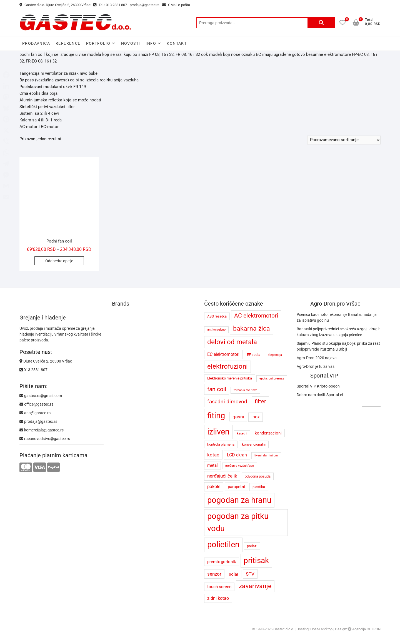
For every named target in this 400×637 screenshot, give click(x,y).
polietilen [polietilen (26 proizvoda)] (223, 544)
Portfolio (98, 43)
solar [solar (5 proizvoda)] (233, 574)
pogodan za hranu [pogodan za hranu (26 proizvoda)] (239, 500)
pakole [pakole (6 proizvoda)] (213, 486)
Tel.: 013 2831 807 (110, 5)
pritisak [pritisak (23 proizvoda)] (256, 560)
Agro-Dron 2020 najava (317, 358)
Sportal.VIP (324, 375)
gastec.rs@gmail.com (40, 395)
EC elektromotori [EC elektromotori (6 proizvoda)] (223, 354)
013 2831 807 (33, 370)
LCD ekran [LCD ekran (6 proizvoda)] (237, 455)
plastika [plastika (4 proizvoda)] (258, 487)
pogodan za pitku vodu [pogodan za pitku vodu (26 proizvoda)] (238, 522)
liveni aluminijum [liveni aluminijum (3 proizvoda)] (266, 455)
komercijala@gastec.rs (41, 430)
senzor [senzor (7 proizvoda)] (214, 574)
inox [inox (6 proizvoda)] (255, 416)
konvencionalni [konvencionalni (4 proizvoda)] (254, 444)
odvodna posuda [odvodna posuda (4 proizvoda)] (258, 476)
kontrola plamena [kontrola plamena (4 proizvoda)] (220, 444)
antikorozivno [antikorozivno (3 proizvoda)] (216, 329)
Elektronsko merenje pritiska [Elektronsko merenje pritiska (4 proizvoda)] (229, 378)
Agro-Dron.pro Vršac (335, 303)
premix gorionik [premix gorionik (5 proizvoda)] (221, 561)
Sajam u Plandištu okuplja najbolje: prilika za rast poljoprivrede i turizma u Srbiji (338, 346)
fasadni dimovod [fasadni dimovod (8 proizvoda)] (227, 402)
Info (151, 43)
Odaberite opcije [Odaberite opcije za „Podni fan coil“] (59, 261)
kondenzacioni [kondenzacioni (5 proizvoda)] (268, 433)
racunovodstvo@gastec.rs (44, 438)
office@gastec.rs (36, 404)
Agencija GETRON (366, 629)
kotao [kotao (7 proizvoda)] (213, 455)
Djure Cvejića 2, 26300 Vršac (45, 361)
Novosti (130, 43)
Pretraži (321, 22)
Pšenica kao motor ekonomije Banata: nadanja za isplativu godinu (337, 317)
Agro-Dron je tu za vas (315, 366)
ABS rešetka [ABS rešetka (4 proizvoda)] (217, 316)
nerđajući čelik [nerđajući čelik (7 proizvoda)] (222, 476)
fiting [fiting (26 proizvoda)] (216, 415)
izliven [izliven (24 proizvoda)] (218, 431)
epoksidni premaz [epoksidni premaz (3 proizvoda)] (271, 378)
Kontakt (177, 43)
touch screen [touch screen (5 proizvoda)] (219, 586)
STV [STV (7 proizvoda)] (250, 574)
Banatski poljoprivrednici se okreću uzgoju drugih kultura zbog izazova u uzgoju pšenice (339, 332)
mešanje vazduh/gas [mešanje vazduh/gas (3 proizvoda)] (239, 466)
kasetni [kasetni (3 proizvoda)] (242, 433)
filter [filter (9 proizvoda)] (260, 401)
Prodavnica (36, 43)
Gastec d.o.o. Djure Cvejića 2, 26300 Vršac (55, 5)
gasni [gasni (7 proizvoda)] (238, 416)
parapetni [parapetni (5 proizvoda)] (236, 486)
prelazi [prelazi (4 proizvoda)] (252, 546)
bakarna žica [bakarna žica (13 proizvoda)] (251, 328)
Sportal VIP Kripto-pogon (318, 386)
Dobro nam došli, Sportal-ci (320, 395)
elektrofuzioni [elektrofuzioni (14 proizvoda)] (227, 366)
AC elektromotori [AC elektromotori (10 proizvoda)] (256, 315)
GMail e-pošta (176, 5)
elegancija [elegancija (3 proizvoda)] (275, 355)
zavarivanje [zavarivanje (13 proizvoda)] (255, 586)
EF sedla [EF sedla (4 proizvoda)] (253, 355)
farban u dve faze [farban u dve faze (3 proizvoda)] (245, 390)
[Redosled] (344, 140)
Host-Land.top (321, 629)
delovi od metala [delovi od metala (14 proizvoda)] (232, 342)
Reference (68, 43)
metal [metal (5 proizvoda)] (212, 465)
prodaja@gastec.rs (144, 5)
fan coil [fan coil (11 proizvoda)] (216, 389)
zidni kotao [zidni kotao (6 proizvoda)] (218, 598)
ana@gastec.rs (35, 413)
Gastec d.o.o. (283, 629)
